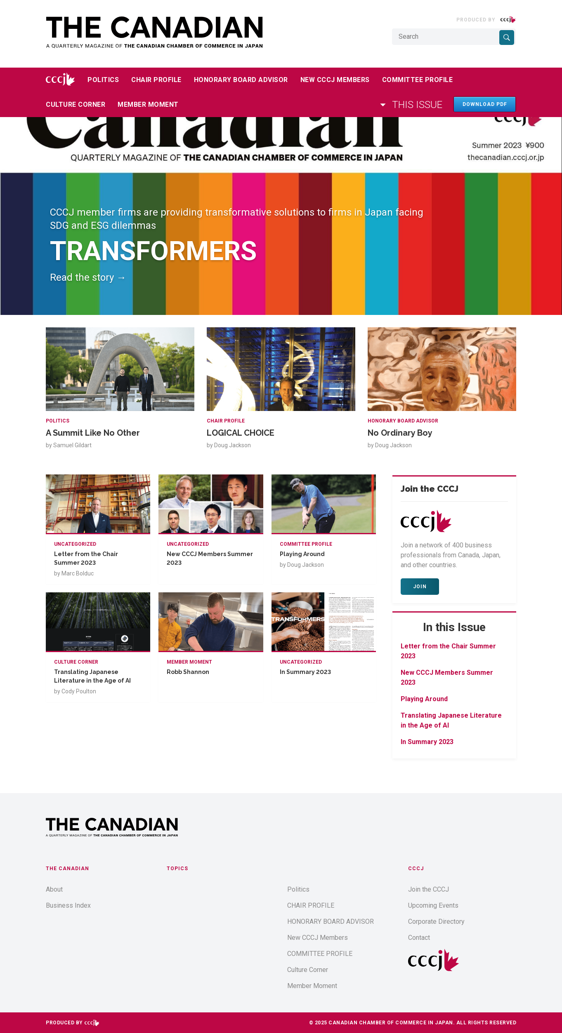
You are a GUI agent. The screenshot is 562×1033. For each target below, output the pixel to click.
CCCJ (416, 868)
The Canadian (67, 868)
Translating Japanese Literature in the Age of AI (92, 676)
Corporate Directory (436, 921)
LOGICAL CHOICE (240, 433)
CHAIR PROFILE (156, 80)
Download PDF (485, 104)
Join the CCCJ (428, 889)
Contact (419, 937)
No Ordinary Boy (400, 433)
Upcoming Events (433, 905)
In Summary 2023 (305, 672)
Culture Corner (75, 104)
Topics (177, 868)
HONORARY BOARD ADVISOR (241, 80)
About (54, 889)
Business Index (68, 905)
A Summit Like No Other (93, 433)
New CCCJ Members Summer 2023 (210, 558)
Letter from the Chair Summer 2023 (86, 558)
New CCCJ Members (335, 80)
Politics (103, 80)
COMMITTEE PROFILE (417, 80)
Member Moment (148, 104)
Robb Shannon (188, 672)
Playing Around (302, 554)
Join (420, 586)
